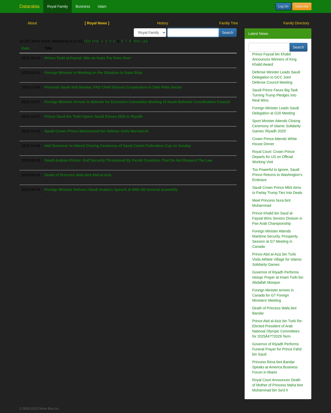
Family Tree (228, 23)
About (32, 23)
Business (83, 6)
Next (137, 41)
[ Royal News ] (97, 23)
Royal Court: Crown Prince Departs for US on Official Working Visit (273, 157)
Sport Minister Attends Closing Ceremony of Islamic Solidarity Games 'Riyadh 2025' (276, 126)
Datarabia (29, 6)
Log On (283, 6)
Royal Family (57, 6)
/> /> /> (150, 32)
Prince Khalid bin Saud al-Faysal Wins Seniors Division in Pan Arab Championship (277, 218)
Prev (95, 41)
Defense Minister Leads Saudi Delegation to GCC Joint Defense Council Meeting (276, 77)
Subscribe (302, 6)
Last (144, 41)
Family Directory (296, 23)
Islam (102, 6)
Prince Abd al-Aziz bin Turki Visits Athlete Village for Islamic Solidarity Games (277, 259)
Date (25, 48)
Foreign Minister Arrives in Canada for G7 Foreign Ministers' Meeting (273, 295)
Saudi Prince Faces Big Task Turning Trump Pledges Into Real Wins (275, 95)
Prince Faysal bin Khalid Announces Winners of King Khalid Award (274, 59)
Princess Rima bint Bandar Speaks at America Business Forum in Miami (275, 367)
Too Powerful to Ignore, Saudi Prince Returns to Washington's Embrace (277, 175)
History (162, 23)
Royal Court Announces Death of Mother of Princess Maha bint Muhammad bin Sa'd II (277, 385)
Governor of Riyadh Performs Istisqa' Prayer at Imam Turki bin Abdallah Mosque (278, 277)
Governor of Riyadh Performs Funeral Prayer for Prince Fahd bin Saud (277, 349)
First (87, 41)
